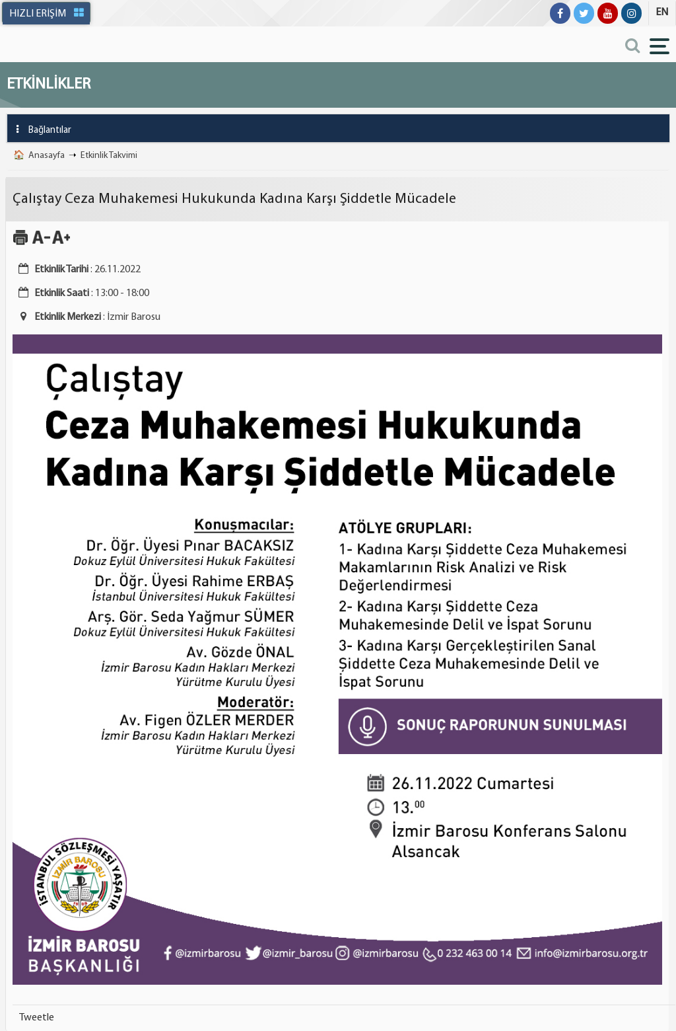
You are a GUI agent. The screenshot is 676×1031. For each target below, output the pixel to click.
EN (662, 12)
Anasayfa (46, 156)
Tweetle (36, 1017)
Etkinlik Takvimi (109, 156)
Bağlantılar (39, 129)
